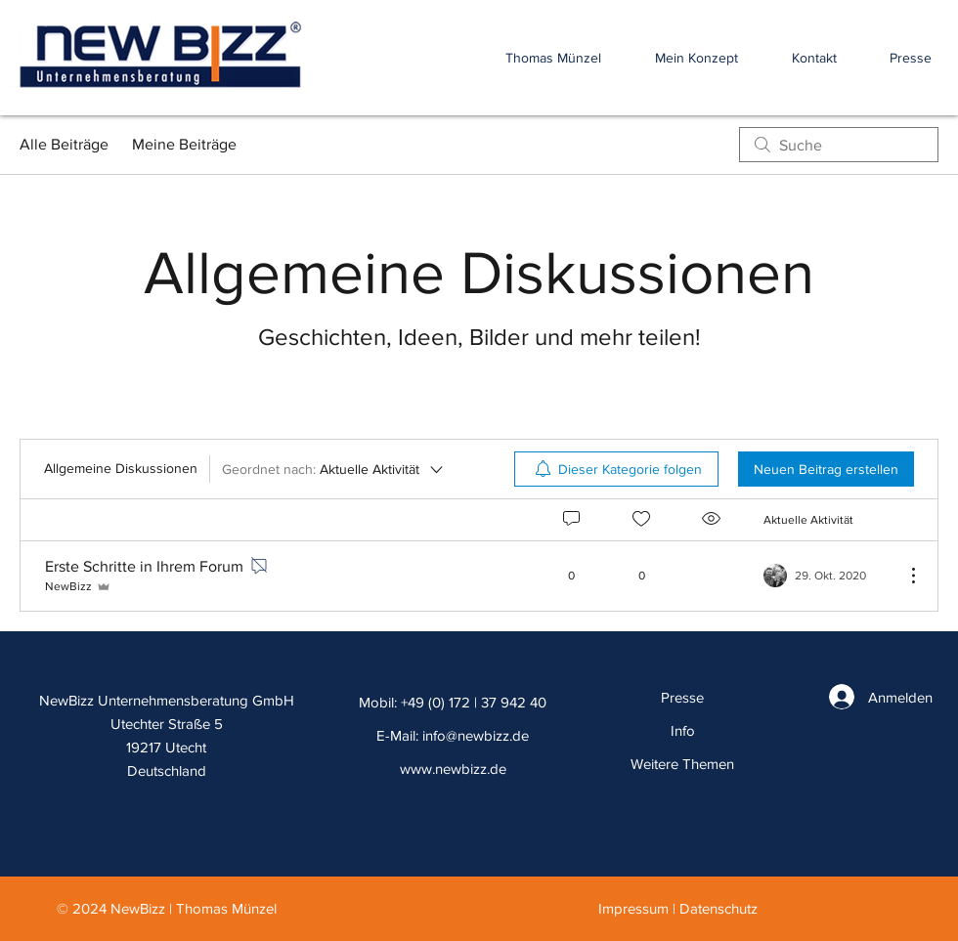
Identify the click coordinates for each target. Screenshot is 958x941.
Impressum (633, 908)
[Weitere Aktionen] (903, 575)
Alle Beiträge (64, 144)
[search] (838, 144)
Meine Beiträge (184, 144)
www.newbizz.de (453, 768)
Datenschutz (718, 908)
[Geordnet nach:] (334, 469)
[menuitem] (616, 469)
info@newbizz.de (475, 735)
